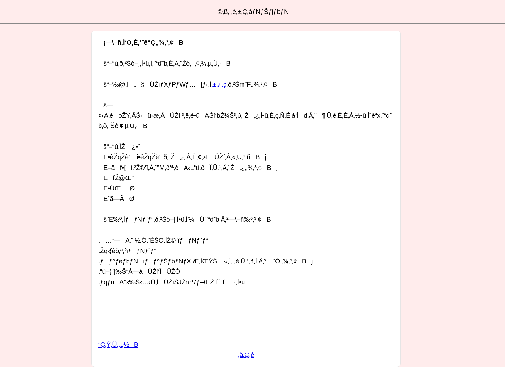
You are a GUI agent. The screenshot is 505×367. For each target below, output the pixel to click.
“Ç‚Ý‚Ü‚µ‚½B (118, 344)
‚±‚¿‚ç (218, 84)
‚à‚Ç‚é (246, 354)
